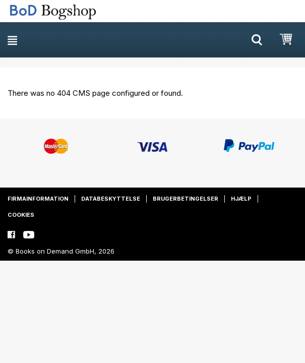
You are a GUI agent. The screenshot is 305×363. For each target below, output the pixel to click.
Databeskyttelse (110, 198)
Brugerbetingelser (185, 198)
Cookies (21, 214)
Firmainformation (38, 198)
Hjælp (241, 198)
